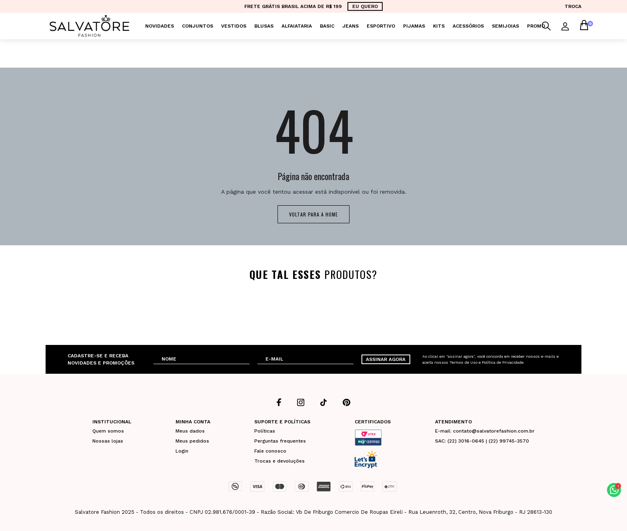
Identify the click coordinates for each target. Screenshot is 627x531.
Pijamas (414, 26)
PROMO (536, 26)
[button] (614, 490)
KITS (439, 26)
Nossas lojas (107, 441)
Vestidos (233, 26)
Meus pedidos (192, 441)
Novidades (159, 26)
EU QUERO (365, 6)
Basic (327, 26)
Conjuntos (197, 26)
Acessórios (468, 26)
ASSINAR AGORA (385, 359)
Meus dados (190, 431)
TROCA (573, 6)
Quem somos (108, 431)
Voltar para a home (313, 214)
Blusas (264, 26)
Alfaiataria (297, 26)
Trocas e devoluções (279, 461)
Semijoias (505, 26)
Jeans (350, 26)
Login (182, 451)
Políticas (264, 431)
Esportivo (381, 26)
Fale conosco (270, 451)
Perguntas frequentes (280, 441)
